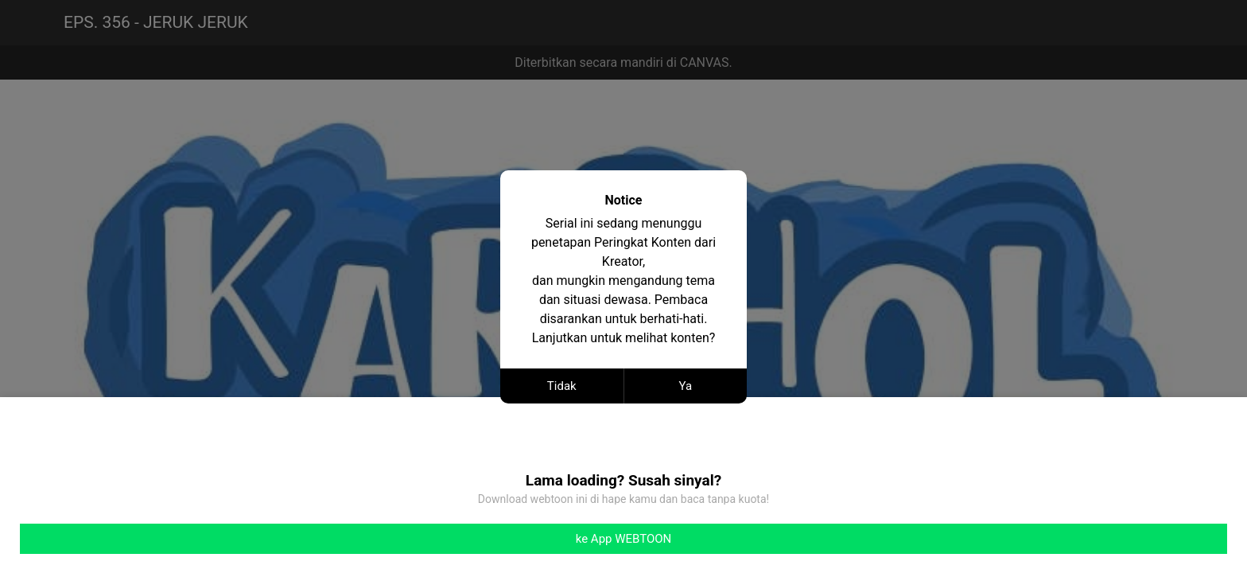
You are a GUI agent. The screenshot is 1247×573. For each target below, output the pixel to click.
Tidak (562, 386)
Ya (685, 386)
